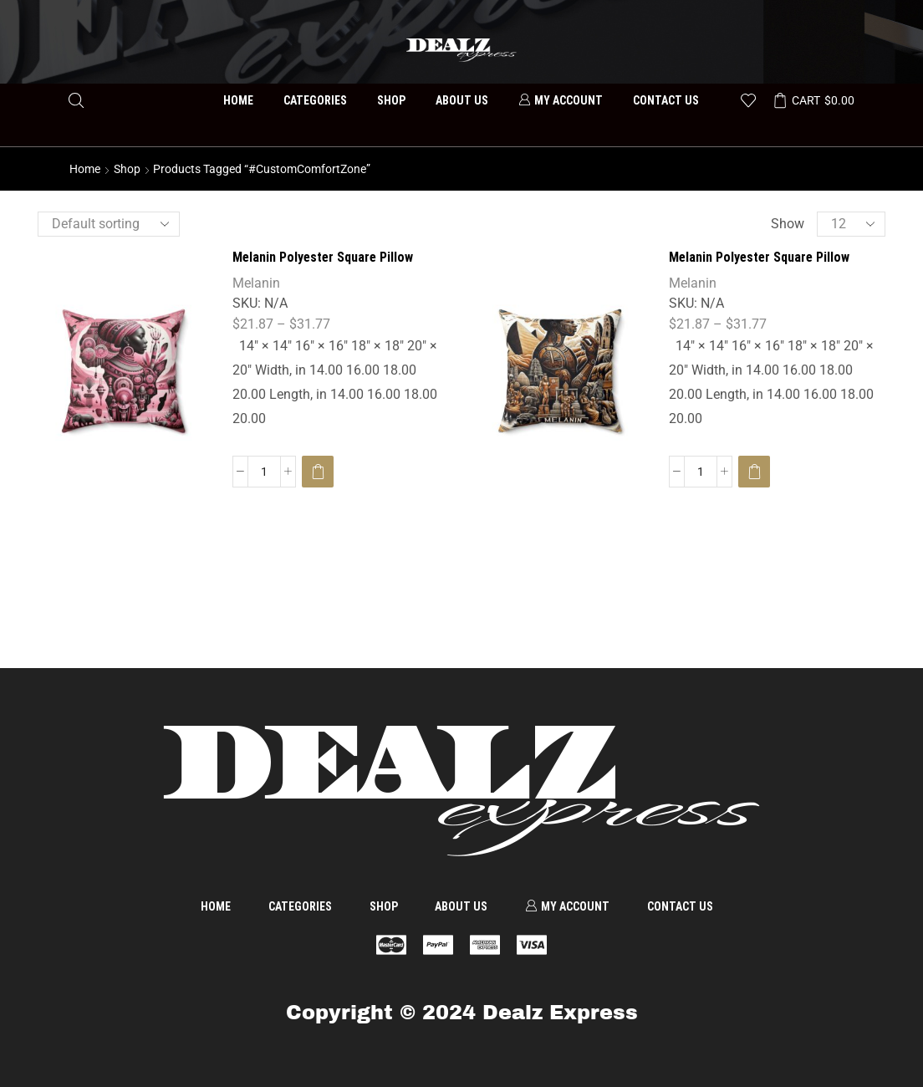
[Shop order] (109, 224)
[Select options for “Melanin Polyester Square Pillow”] (318, 471)
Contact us (666, 100)
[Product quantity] (264, 471)
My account (560, 100)
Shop (391, 100)
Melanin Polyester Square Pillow (322, 257)
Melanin (256, 283)
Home (238, 100)
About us (462, 100)
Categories (315, 100)
